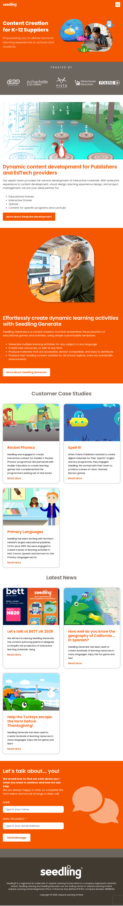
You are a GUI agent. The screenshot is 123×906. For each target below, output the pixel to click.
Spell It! (74, 447)
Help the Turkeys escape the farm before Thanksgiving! (29, 721)
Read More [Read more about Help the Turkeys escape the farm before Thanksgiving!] (14, 749)
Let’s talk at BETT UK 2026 (30, 631)
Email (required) (14, 819)
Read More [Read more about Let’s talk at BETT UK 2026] (14, 655)
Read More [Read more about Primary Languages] (14, 563)
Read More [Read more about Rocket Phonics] (14, 478)
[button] (117, 4)
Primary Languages (25, 532)
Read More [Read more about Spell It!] (75, 478)
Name (6, 803)
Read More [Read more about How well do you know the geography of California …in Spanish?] (75, 663)
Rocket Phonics (21, 447)
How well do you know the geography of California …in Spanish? (91, 636)
